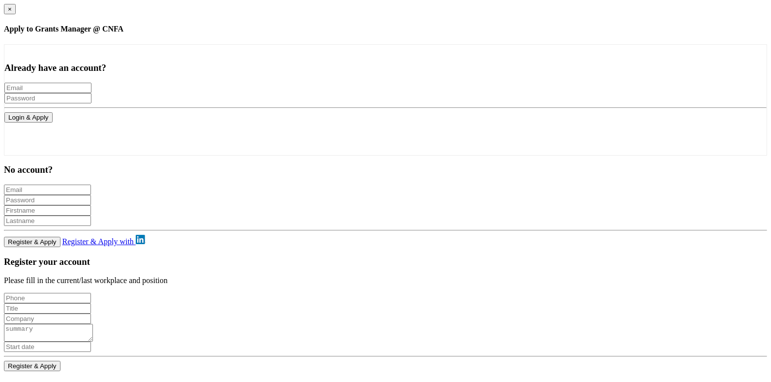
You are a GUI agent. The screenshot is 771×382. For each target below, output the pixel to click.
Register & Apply (32, 242)
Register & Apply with (104, 241)
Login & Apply (28, 117)
